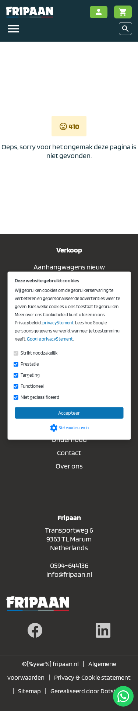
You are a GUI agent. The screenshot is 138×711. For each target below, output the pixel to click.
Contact (69, 452)
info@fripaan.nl (69, 574)
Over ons (69, 465)
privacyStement (58, 322)
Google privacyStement (50, 339)
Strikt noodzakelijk (39, 353)
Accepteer (69, 413)
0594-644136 (69, 565)
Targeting (30, 375)
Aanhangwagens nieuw (69, 266)
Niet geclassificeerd (40, 397)
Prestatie (30, 364)
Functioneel (32, 386)
